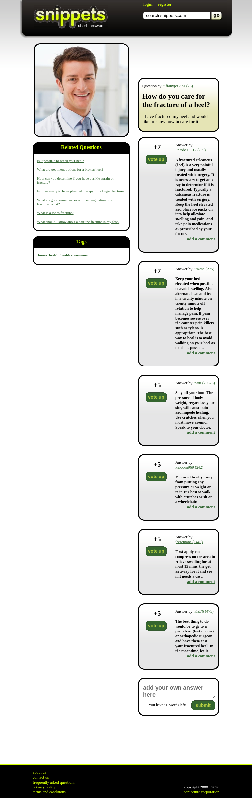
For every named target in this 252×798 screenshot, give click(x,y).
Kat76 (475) (203, 611)
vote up (156, 159)
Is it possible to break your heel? (60, 161)
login (147, 4)
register (165, 4)
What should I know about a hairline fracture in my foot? (78, 222)
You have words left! (167, 705)
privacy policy (44, 787)
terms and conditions (49, 792)
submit (203, 705)
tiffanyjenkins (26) (178, 86)
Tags (81, 241)
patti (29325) (204, 383)
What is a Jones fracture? (55, 213)
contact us (41, 777)
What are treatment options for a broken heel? (70, 169)
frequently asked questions (54, 782)
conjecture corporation (201, 792)
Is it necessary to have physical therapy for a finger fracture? (80, 191)
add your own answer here (178, 691)
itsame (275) (204, 269)
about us (39, 772)
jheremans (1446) (189, 542)
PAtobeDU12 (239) (190, 150)
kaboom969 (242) (189, 467)
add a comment (201, 238)
